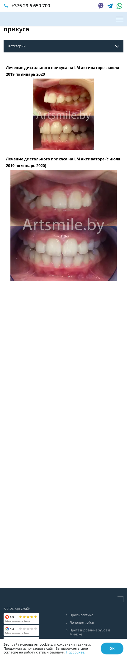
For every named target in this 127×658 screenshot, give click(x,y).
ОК (112, 648)
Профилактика (81, 615)
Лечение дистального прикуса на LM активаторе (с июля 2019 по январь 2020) (63, 162)
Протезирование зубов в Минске (90, 632)
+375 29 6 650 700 (30, 5)
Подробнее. (75, 652)
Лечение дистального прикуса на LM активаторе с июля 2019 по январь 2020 (62, 71)
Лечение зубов (82, 623)
